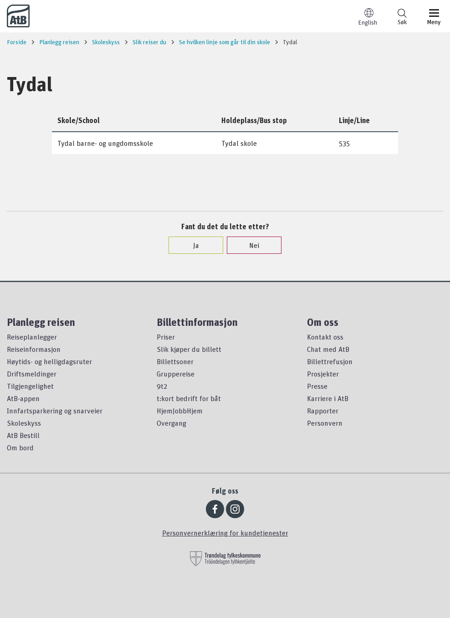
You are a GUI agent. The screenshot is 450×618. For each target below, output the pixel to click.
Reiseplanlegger (32, 336)
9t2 (162, 386)
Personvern (325, 422)
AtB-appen (23, 398)
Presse (317, 386)
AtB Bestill (23, 435)
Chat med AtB (328, 349)
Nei (249, 245)
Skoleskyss (24, 422)
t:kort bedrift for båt (189, 398)
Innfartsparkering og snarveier (54, 410)
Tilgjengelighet (30, 386)
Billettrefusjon (330, 361)
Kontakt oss (325, 336)
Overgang (171, 422)
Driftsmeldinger (31, 373)
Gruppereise (175, 373)
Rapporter (322, 410)
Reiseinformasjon (34, 349)
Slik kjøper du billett (189, 349)
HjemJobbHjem (180, 410)
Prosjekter (323, 373)
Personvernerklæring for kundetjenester (225, 532)
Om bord (20, 447)
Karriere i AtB (327, 398)
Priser (166, 336)
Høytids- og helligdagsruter (49, 361)
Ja (191, 245)
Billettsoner (175, 361)
